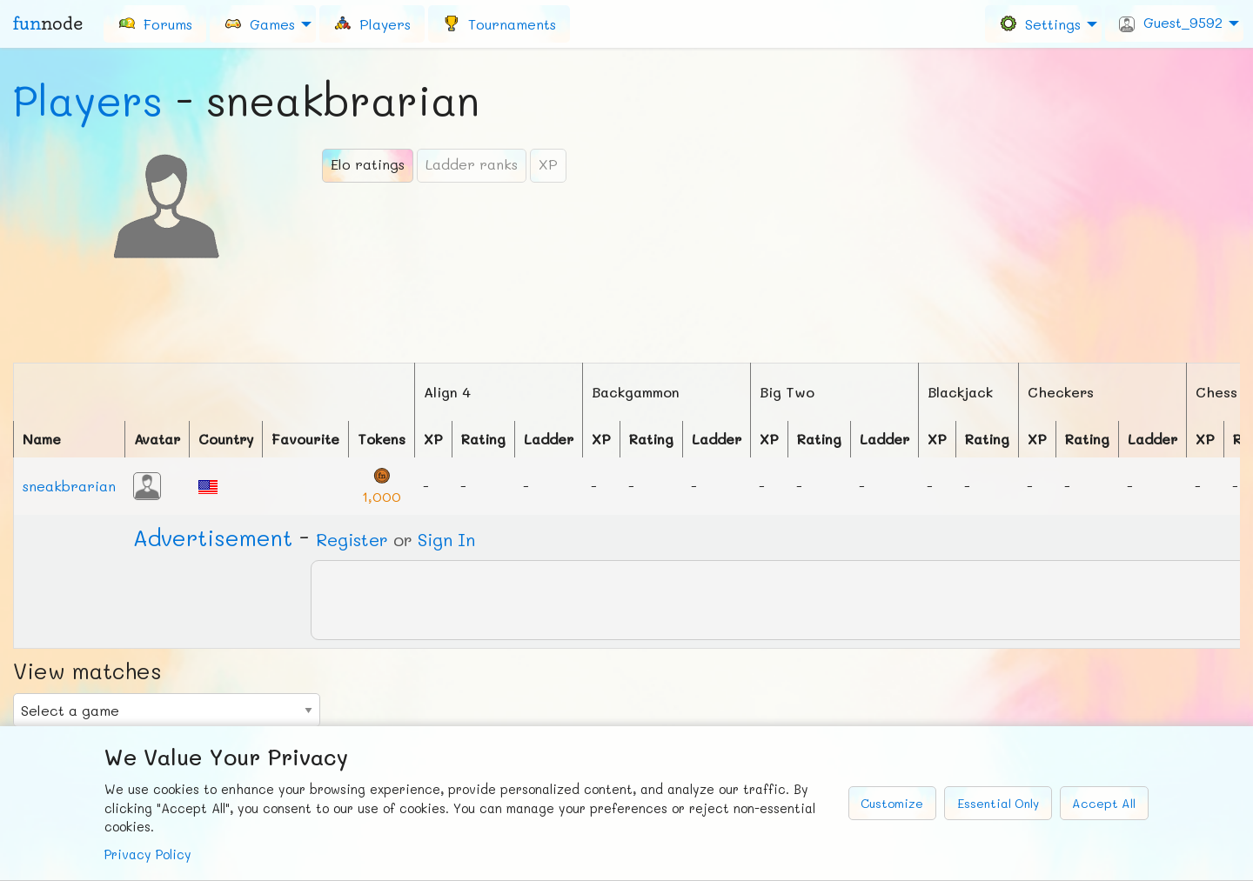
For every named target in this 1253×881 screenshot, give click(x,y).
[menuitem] (155, 23)
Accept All (1104, 803)
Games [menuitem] (259, 23)
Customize (892, 803)
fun (48, 23)
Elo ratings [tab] (368, 164)
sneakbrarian (69, 486)
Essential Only (998, 803)
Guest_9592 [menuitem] (1171, 22)
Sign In (446, 539)
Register (352, 539)
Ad (212, 537)
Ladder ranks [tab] (471, 164)
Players (88, 100)
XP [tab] (548, 164)
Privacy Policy (147, 854)
